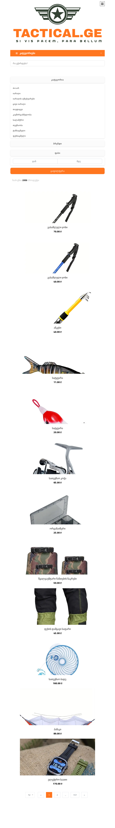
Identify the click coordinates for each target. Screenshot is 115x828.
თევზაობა (18, 125)
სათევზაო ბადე (57, 679)
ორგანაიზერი (57, 528)
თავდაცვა (18, 109)
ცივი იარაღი (19, 104)
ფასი (57, 153)
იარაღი (17, 93)
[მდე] (80, 161)
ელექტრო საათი (57, 779)
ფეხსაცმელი (19, 136)
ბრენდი (57, 144)
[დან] (35, 161)
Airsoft (16, 88)
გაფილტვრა (58, 171)
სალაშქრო (18, 120)
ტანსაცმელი (19, 130)
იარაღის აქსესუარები (24, 99)
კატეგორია (57, 80)
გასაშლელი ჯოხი (57, 227)
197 (75, 795)
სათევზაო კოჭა (57, 478)
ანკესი (57, 327)
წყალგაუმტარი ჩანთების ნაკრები (57, 578)
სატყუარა (57, 378)
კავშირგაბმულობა (22, 114)
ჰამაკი (57, 729)
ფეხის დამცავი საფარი (57, 629)
